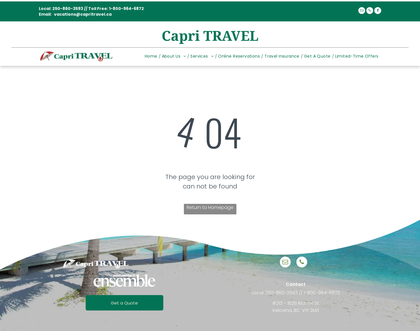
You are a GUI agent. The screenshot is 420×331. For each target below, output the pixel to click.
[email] (361, 11)
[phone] (369, 11)
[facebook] (377, 11)
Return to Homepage (210, 207)
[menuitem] (151, 56)
